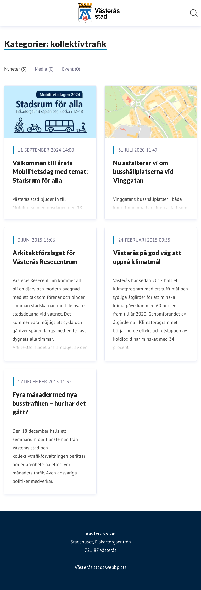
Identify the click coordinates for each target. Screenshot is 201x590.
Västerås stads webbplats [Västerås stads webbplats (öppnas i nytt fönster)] (101, 567)
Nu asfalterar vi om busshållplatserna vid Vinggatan (143, 171)
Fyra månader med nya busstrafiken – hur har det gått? (49, 403)
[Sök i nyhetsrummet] (193, 13)
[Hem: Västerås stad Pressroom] (99, 13)
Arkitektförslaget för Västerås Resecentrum (45, 257)
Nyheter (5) (15, 69)
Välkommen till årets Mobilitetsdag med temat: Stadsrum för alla (50, 171)
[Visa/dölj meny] (9, 13)
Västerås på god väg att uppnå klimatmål (147, 257)
